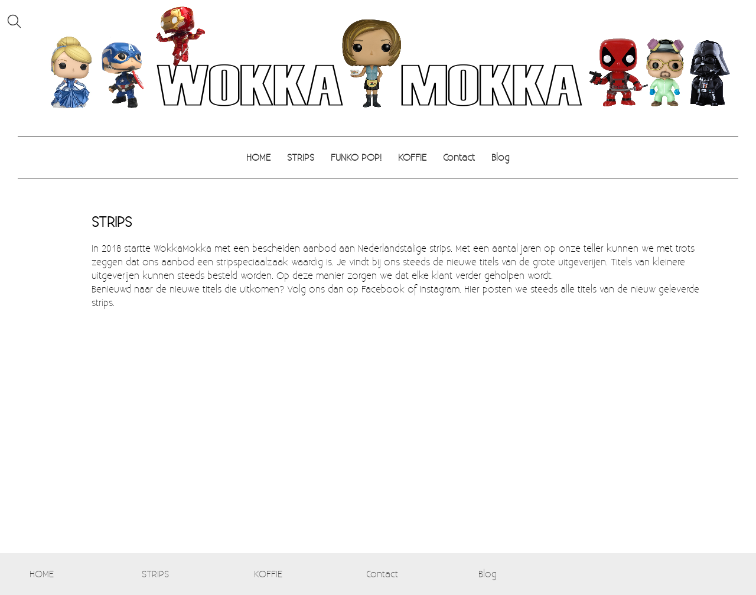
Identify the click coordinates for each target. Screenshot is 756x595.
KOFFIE (412, 157)
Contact (459, 157)
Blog (500, 157)
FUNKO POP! (356, 157)
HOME (258, 157)
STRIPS (300, 157)
